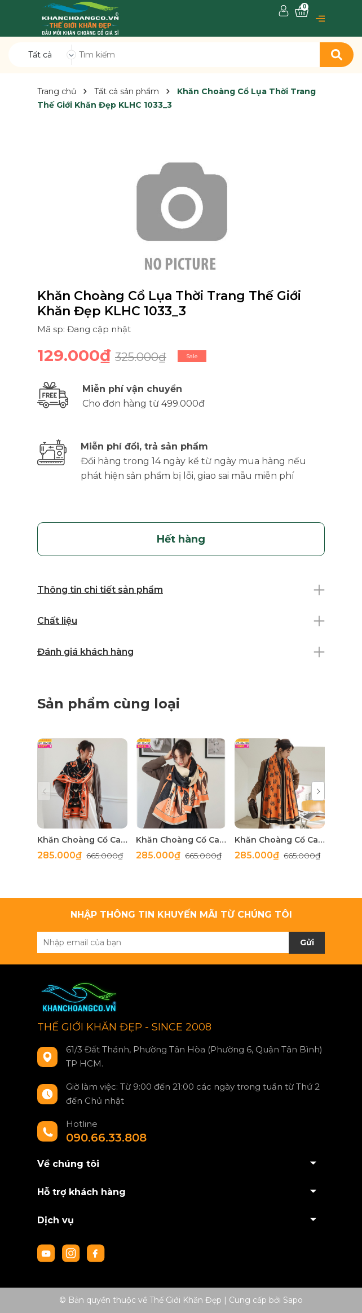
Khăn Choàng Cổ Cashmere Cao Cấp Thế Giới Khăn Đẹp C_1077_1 (82, 840)
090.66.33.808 (106, 1137)
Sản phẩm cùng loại (108, 703)
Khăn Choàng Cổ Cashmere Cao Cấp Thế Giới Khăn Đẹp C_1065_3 (280, 840)
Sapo (293, 1300)
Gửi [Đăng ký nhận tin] (307, 942)
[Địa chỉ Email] (181, 942)
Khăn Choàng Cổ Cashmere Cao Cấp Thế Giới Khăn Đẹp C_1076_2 (181, 840)
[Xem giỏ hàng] (302, 11)
